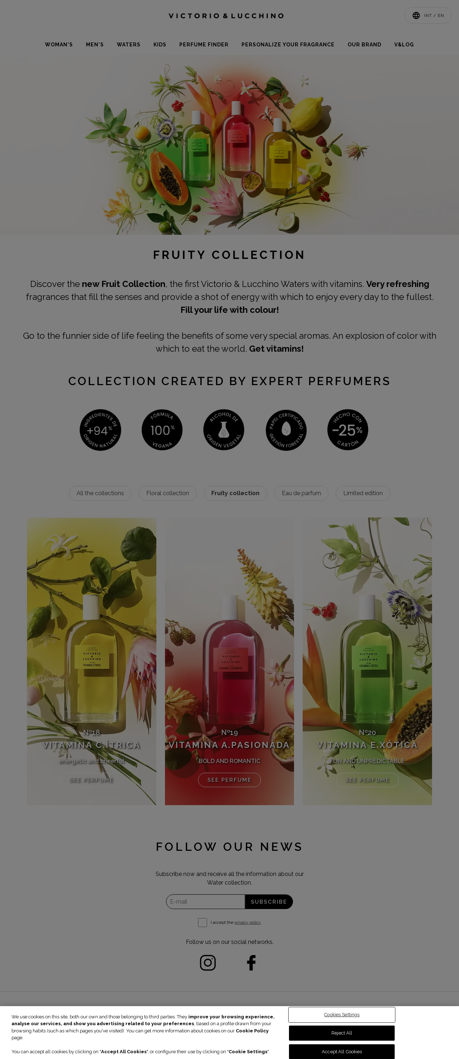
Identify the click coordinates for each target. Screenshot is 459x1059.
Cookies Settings (341, 1015)
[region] (229, 1032)
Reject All (341, 1033)
